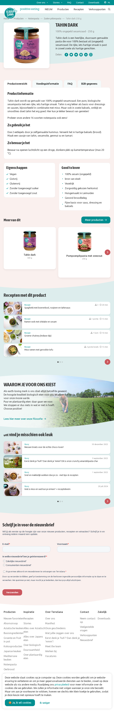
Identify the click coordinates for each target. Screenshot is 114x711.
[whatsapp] (91, 54)
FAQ (70, 83)
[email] (76, 54)
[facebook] (66, 54)
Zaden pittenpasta (52, 18)
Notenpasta (33, 18)
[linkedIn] (86, 54)
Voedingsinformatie (47, 83)
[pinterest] (81, 54)
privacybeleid (62, 684)
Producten (19, 18)
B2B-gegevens (89, 83)
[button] (95, 220)
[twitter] (71, 54)
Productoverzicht (17, 83)
